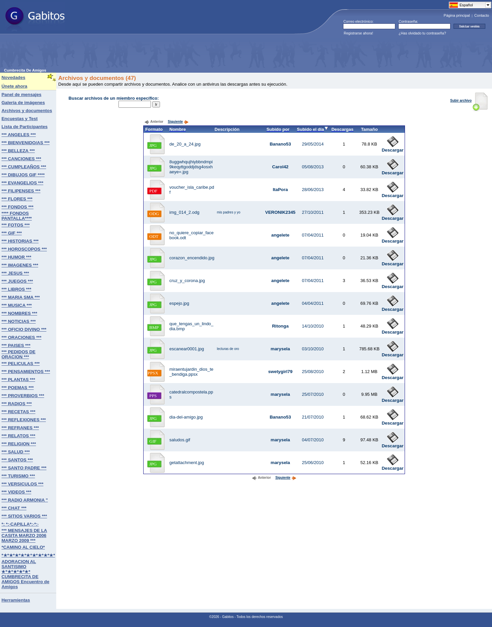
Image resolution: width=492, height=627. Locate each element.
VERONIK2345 (280, 212)
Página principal (457, 15)
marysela (280, 348)
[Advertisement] (126, 53)
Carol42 (280, 166)
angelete (280, 235)
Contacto (481, 15)
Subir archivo (469, 100)
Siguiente (178, 121)
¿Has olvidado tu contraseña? (422, 33)
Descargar (392, 148)
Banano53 (280, 144)
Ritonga (280, 326)
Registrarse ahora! (358, 33)
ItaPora (280, 189)
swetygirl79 (280, 371)
